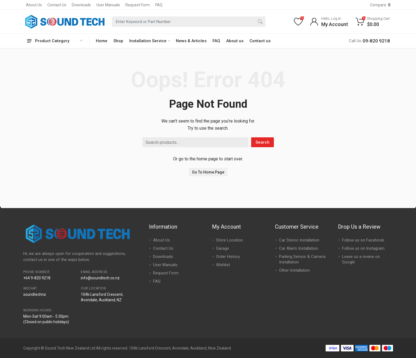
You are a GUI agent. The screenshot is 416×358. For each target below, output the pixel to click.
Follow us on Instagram (363, 248)
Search (262, 142)
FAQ (158, 5)
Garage (222, 248)
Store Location (229, 240)
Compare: (380, 5)
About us (234, 40)
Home (101, 40)
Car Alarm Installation (298, 248)
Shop (118, 40)
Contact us (260, 40)
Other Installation (294, 270)
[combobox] (188, 21)
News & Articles (191, 40)
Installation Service (149, 40)
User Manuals (108, 5)
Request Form (137, 5)
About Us (34, 5)
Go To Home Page (208, 172)
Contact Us (56, 5)
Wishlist (223, 264)
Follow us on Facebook (363, 240)
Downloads (81, 5)
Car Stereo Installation (299, 240)
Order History (228, 256)
